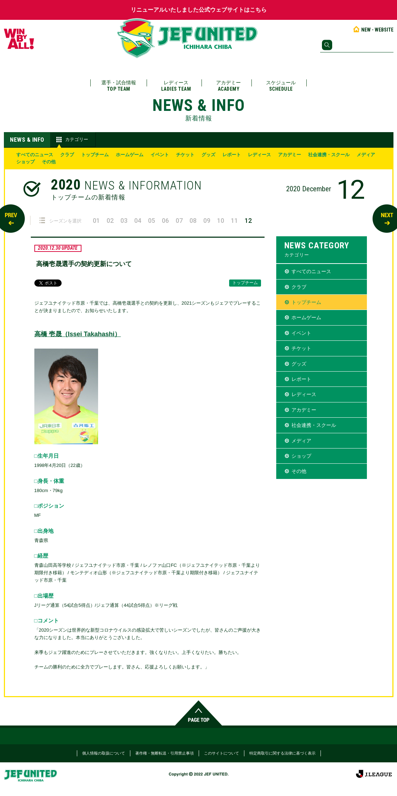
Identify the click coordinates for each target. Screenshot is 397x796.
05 (151, 220)
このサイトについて (221, 753)
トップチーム (95, 154)
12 (248, 220)
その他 (49, 161)
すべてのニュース (34, 154)
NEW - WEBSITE (372, 30)
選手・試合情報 (118, 86)
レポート (231, 154)
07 (179, 220)
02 (110, 220)
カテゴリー (71, 139)
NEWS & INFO (27, 139)
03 (123, 220)
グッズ (208, 154)
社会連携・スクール (329, 154)
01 (96, 220)
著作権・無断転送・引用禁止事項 (164, 753)
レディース (176, 86)
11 (234, 220)
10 (220, 220)
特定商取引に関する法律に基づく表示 (282, 753)
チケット (185, 154)
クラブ (67, 154)
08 (193, 220)
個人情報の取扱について (103, 753)
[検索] (356, 45)
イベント (160, 154)
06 (165, 220)
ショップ (25, 161)
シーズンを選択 (60, 221)
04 (137, 220)
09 (206, 220)
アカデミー (228, 86)
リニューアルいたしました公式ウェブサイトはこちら (199, 10)
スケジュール (281, 86)
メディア (366, 154)
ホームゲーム (129, 154)
